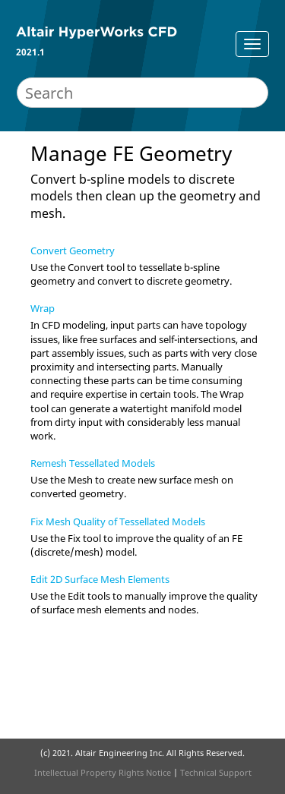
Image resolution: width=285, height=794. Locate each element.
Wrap (42, 308)
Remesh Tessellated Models (92, 463)
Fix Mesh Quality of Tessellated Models (117, 521)
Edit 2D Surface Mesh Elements (99, 579)
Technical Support (216, 772)
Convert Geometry (72, 250)
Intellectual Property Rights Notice (102, 772)
